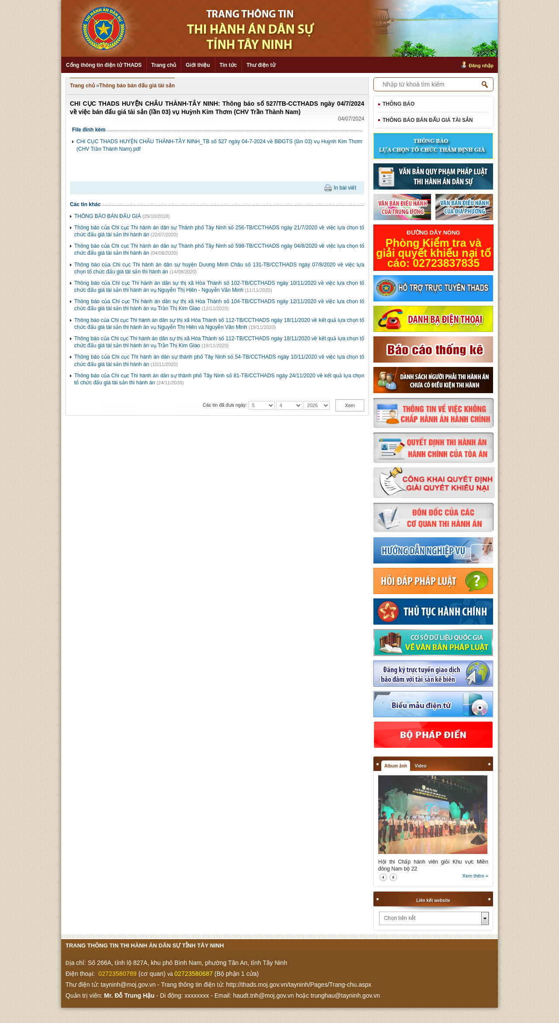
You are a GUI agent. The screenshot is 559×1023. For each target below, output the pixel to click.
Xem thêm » (475, 875)
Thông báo (398, 104)
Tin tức (228, 65)
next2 (393, 877)
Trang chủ (163, 65)
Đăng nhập (481, 65)
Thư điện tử (260, 65)
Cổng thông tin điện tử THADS (103, 65)
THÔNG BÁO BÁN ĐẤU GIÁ (107, 216)
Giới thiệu (198, 65)
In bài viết (345, 188)
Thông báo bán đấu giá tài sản (137, 86)
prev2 (383, 877)
